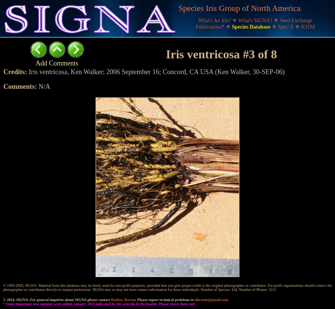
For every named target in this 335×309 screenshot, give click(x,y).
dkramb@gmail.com (211, 300)
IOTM (308, 27)
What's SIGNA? (256, 20)
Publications (211, 27)
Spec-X (286, 27)
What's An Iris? (215, 20)
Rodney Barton (123, 300)
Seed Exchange (296, 20)
